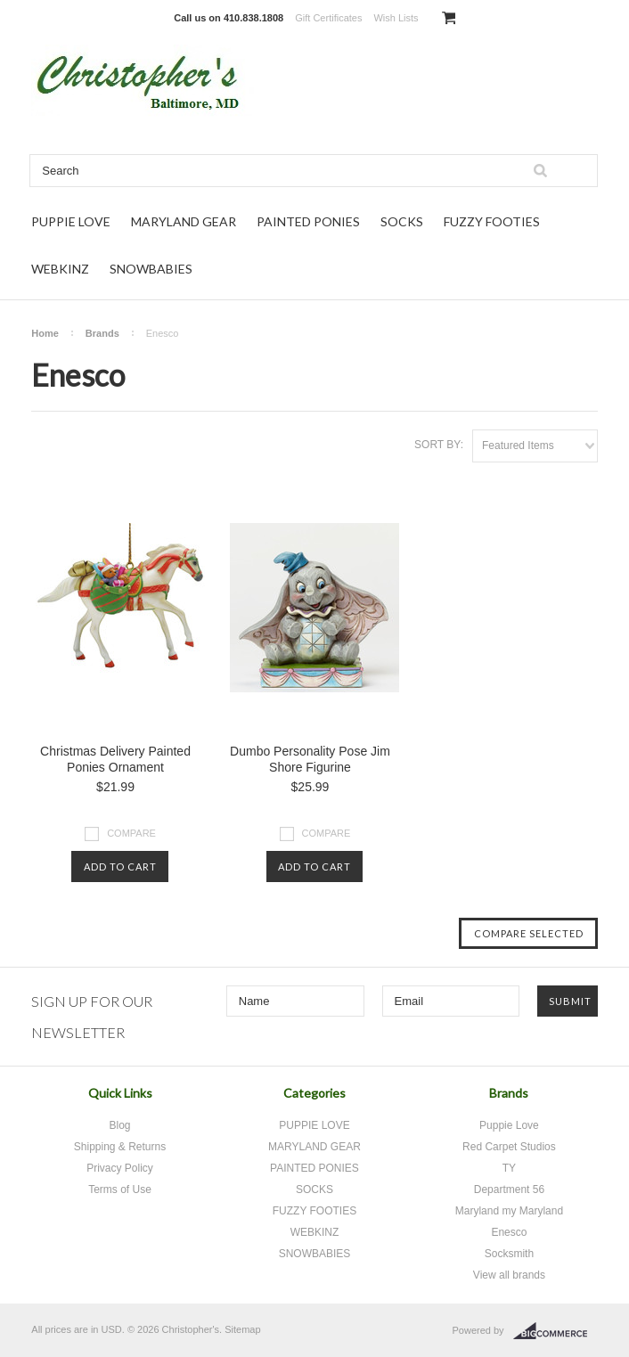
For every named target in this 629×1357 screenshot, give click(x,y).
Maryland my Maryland (509, 1211)
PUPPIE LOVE (70, 221)
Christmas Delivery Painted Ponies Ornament (115, 759)
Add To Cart (120, 866)
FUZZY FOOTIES (492, 221)
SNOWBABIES (151, 268)
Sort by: (438, 444)
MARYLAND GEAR (183, 221)
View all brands (509, 1275)
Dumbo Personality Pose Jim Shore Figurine (310, 759)
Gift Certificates (328, 17)
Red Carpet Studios (509, 1146)
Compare (131, 833)
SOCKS (401, 221)
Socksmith (509, 1253)
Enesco (509, 1232)
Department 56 (509, 1189)
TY (509, 1168)
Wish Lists (395, 17)
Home (45, 333)
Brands (102, 333)
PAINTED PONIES (308, 221)
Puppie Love (509, 1125)
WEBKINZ (60, 268)
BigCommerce (555, 1331)
